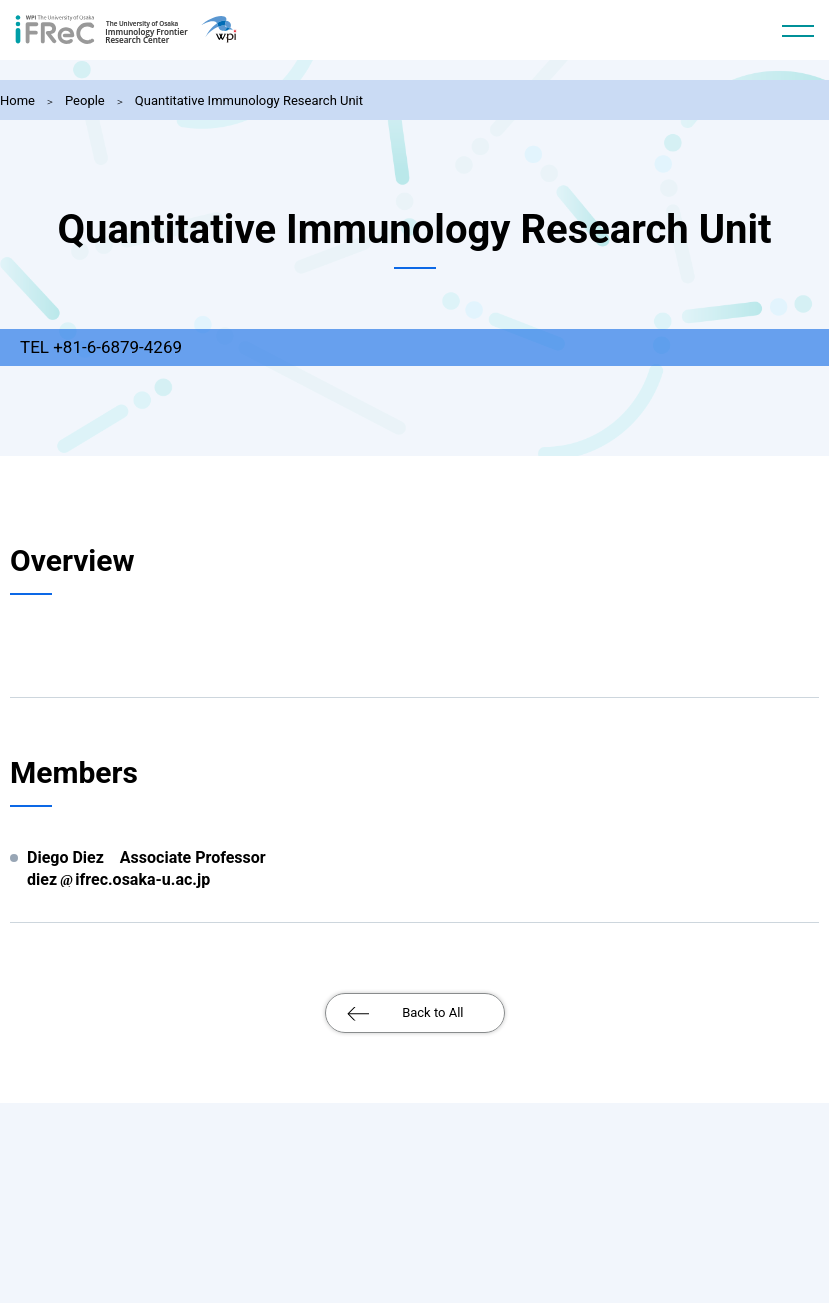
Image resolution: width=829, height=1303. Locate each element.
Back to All (432, 1012)
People (85, 100)
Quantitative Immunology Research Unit (249, 100)
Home (17, 100)
